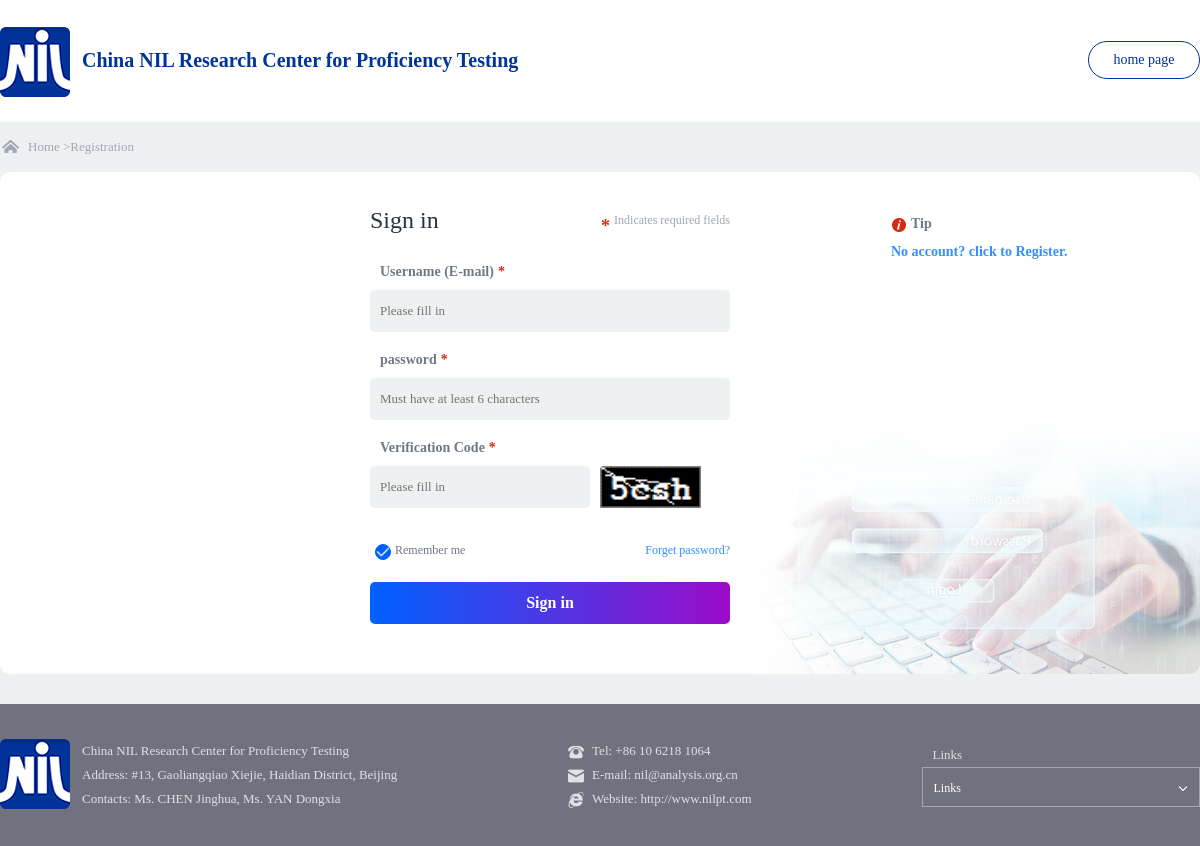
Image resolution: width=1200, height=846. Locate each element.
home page (1143, 59)
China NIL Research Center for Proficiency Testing (259, 60)
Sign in (550, 602)
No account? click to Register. (979, 251)
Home (44, 146)
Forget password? (687, 550)
